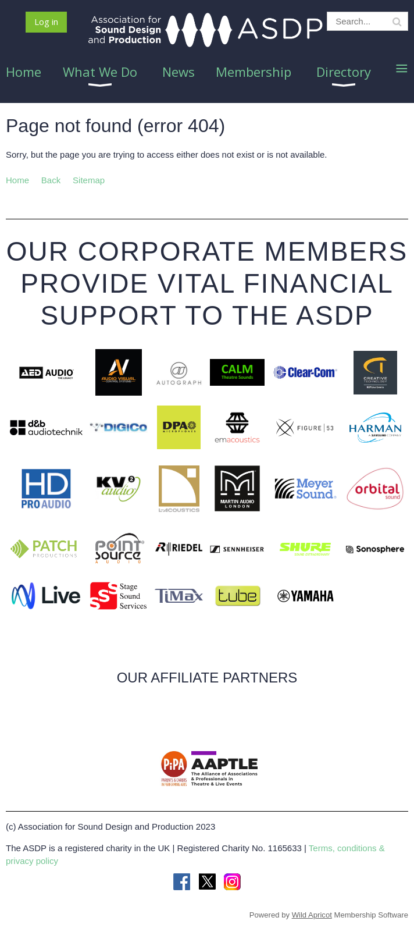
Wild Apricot (312, 915)
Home (17, 180)
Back (50, 180)
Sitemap (89, 180)
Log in (46, 21)
